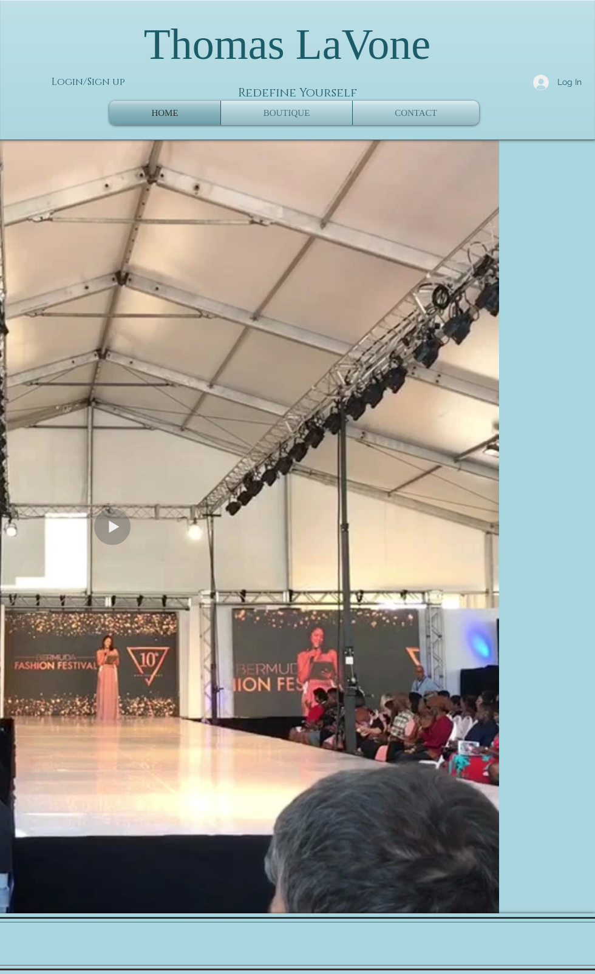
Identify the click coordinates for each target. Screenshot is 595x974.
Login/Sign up (88, 82)
